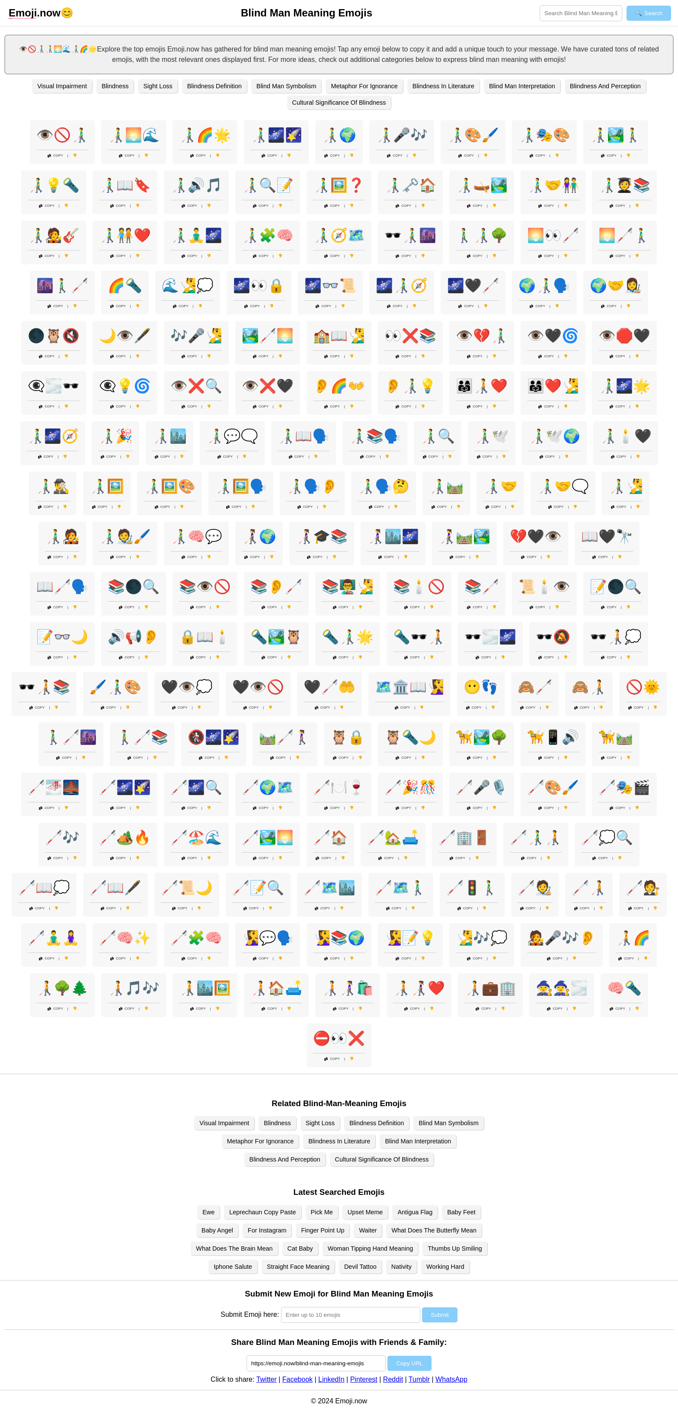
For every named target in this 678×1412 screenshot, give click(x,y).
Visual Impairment (62, 86)
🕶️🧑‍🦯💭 (616, 637)
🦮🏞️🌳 (482, 737)
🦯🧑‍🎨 (535, 887)
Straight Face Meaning (298, 1266)
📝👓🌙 (62, 637)
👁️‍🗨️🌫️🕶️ (54, 386)
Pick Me (322, 1212)
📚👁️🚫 (205, 586)
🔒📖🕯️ (205, 637)
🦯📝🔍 (258, 887)
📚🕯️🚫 (419, 586)
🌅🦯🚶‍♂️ (624, 235)
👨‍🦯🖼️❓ (339, 185)
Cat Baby (300, 1248)
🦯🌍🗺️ (268, 787)
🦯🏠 (330, 837)
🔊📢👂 (134, 637)
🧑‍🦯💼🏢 (490, 988)
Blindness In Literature (443, 86)
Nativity (401, 1266)
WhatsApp (451, 1379)
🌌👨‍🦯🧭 (402, 285)
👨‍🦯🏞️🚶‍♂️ (616, 135)
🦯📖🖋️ (115, 887)
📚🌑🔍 (134, 586)
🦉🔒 (347, 737)
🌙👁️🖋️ (125, 335)
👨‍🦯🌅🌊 (134, 135)
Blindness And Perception (605, 86)
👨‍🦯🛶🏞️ (482, 185)
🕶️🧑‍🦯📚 (44, 687)
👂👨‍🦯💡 (410, 386)
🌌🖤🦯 (473, 285)
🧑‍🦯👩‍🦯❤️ (419, 988)
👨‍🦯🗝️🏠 (410, 185)
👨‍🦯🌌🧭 (53, 436)
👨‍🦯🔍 (437, 436)
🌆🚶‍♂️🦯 (62, 285)
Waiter (368, 1230)
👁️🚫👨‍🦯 (62, 135)
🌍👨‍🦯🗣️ (544, 285)
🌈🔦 (125, 285)
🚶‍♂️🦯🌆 (71, 737)
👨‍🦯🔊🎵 (196, 185)
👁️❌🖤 (268, 386)
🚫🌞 (643, 687)
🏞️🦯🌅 (268, 335)
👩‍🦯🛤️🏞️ (464, 536)
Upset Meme (365, 1212)
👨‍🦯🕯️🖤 (626, 436)
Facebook (297, 1379)
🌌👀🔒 (259, 285)
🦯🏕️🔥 (125, 837)
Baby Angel (217, 1230)
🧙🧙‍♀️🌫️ (562, 988)
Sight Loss (157, 86)
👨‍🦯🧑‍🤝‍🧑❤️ (125, 235)
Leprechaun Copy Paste (262, 1212)
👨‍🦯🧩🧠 (268, 235)
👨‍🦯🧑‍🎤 (62, 536)
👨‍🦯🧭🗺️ (339, 235)
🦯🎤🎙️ (482, 787)
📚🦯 (481, 586)
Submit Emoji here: (250, 1314)
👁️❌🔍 (196, 386)
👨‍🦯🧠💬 (196, 536)
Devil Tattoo (360, 1266)
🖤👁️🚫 (258, 687)
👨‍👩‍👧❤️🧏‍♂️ (553, 386)
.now (35, 13)
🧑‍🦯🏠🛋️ (276, 988)
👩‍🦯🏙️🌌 (393, 536)
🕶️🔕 (553, 637)
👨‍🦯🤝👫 (553, 185)
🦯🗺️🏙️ (329, 887)
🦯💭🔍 (607, 837)
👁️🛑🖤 (624, 335)
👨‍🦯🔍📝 (268, 185)
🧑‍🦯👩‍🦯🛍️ (348, 988)
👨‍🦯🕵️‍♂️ (52, 486)
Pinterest (363, 1379)
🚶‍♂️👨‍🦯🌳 (482, 235)
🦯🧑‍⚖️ (643, 887)
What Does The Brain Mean (234, 1248)
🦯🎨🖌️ (553, 787)
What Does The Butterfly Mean (434, 1230)
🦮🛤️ (615, 737)
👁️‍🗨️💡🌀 (125, 386)
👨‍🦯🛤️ (446, 486)
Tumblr (419, 1379)
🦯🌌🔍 (196, 787)
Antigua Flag (414, 1212)
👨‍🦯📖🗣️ (303, 436)
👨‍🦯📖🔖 (125, 185)
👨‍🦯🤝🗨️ (563, 486)
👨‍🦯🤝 (500, 486)
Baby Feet (461, 1212)
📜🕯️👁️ (544, 586)
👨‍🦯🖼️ (107, 486)
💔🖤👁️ (536, 536)
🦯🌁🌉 (54, 787)
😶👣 (481, 687)
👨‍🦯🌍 (339, 135)
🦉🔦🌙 (410, 737)
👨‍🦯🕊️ (491, 436)
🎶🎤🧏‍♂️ (196, 335)
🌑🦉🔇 (54, 335)
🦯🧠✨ (125, 938)
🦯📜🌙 (187, 887)
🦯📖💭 (44, 887)
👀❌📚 (410, 335)
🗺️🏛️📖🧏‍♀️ (409, 687)
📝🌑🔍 (616, 586)
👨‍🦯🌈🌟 (205, 135)
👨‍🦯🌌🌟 (624, 386)
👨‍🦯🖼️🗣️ (241, 486)
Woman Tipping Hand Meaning (370, 1248)
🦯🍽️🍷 (339, 787)
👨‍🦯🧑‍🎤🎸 (54, 235)
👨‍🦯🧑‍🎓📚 (624, 185)
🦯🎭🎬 (624, 787)
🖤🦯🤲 (329, 687)
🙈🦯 (535, 687)
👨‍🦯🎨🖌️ (473, 135)
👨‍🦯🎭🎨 (544, 135)
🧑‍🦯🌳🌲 (62, 988)
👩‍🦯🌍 (259, 536)
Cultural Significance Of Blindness (339, 102)
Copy (55, 155)
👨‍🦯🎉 (115, 436)
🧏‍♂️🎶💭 (482, 938)
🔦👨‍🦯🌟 (348, 637)
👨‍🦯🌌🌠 (276, 135)
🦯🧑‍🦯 (589, 887)
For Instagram (267, 1230)
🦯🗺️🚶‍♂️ (401, 887)
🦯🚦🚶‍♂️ (472, 887)
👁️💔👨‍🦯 (482, 335)
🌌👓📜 (330, 285)
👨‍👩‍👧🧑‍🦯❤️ (482, 386)
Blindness (115, 86)
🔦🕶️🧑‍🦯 (419, 637)
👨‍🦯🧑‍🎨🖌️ (125, 536)
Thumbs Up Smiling (455, 1248)
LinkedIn (331, 1379)
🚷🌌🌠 (214, 737)
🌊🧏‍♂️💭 (188, 285)
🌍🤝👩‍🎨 (616, 285)
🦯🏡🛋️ (393, 837)
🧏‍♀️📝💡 (410, 938)
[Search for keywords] (581, 13)
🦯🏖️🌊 (196, 837)
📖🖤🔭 (607, 536)
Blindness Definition (214, 86)
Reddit (393, 1379)
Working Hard (445, 1266)
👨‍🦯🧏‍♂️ (625, 486)
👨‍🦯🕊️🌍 (554, 436)
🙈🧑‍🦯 (589, 687)
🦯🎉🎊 (410, 787)
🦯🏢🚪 (464, 837)
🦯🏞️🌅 (268, 837)
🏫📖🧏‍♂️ (339, 335)
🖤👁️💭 (187, 687)
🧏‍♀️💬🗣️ (268, 938)
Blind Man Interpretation (522, 86)
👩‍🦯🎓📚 (322, 536)
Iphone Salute (233, 1266)
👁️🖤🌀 (553, 335)
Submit (439, 1315)
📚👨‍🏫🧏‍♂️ (348, 586)
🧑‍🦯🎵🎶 (134, 988)
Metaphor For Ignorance (364, 86)
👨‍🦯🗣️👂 (312, 486)
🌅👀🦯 (553, 235)
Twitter (266, 1379)
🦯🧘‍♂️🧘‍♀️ (54, 938)
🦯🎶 (62, 837)
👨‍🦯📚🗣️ (375, 436)
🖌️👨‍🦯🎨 (115, 687)
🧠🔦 (624, 988)
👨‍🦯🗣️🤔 (383, 486)
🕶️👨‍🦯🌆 (410, 235)
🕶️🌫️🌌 (490, 637)
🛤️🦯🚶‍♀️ (285, 737)
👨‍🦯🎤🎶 (402, 135)
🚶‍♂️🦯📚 (142, 737)
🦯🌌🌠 (125, 787)
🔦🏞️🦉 (276, 637)
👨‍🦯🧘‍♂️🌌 (196, 235)
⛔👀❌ (339, 1038)
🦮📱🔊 (553, 737)
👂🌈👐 (339, 386)
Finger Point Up (322, 1230)
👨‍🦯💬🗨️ (232, 436)
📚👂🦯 (276, 586)
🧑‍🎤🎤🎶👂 (561, 938)
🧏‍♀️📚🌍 (339, 938)
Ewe (208, 1212)
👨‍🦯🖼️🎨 (169, 486)
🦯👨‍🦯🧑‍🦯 (536, 837)
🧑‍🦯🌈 (633, 938)
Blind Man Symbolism (286, 86)
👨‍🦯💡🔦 (54, 185)
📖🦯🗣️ (62, 586)
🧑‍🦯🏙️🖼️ (205, 988)
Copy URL (409, 1363)
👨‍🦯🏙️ (169, 436)
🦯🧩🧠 (196, 938)
